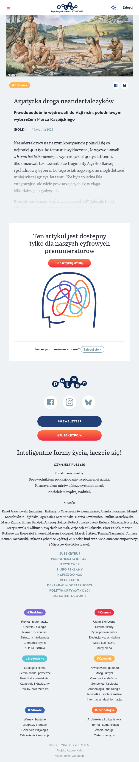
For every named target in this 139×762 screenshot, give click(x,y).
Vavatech (78, 755)
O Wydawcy (70, 564)
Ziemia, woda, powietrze (35, 673)
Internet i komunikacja (104, 724)
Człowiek (20, 85)
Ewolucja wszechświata (104, 637)
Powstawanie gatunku (104, 667)
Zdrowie (36, 710)
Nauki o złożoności (34, 632)
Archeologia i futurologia (104, 689)
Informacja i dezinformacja (104, 699)
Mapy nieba (104, 648)
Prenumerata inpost (69, 559)
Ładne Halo (75, 750)
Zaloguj (128, 7)
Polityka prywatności (69, 590)
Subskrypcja (70, 435)
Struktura (36, 612)
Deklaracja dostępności (69, 585)
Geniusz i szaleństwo (104, 678)
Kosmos (105, 612)
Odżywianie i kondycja (35, 735)
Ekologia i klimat (35, 667)
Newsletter (70, 421)
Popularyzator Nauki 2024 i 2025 (67, 11)
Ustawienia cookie (69, 595)
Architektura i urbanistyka (104, 719)
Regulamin (69, 580)
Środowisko (36, 658)
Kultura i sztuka (35, 648)
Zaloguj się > (92, 349)
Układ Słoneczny (104, 621)
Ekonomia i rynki (35, 642)
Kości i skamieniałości (34, 678)
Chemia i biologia (34, 627)
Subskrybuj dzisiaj (69, 263)
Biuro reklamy (69, 569)
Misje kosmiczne (104, 642)
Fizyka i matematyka (34, 621)
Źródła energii (104, 730)
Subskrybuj (69, 553)
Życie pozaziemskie (104, 632)
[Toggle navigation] (8, 7)
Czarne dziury (104, 627)
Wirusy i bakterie (35, 719)
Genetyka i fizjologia (104, 683)
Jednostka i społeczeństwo (104, 694)
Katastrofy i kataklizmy (35, 683)
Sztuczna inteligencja (35, 637)
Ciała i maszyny (104, 735)
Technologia (105, 710)
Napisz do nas (69, 574)
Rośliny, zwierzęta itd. (34, 689)
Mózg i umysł (104, 673)
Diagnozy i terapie (35, 724)
